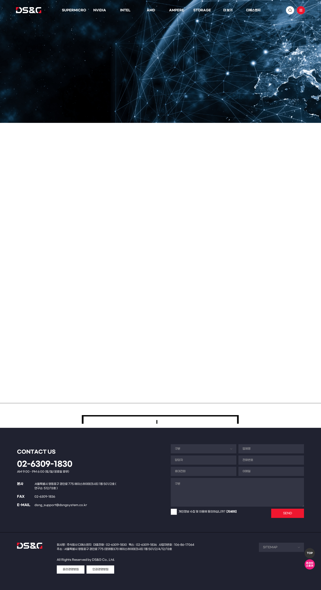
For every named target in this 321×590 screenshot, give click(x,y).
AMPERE (176, 10)
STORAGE (202, 10)
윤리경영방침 (71, 569)
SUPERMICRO (74, 10)
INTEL (125, 10)
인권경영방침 (100, 569)
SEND (287, 513)
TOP (310, 553)
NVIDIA (99, 10)
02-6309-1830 (44, 464)
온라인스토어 (309, 564)
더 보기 (227, 10)
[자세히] (232, 511)
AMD (151, 10)
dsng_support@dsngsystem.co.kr (60, 505)
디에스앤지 (253, 10)
